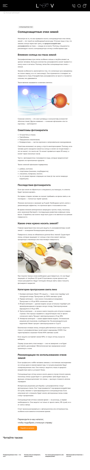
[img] (45, 5)
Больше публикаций (11, 13)
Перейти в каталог (27, 430)
